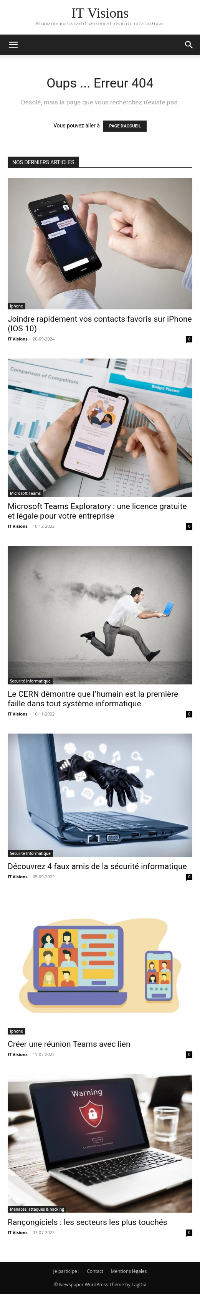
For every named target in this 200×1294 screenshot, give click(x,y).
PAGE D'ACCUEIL (125, 126)
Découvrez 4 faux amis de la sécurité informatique (97, 866)
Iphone (16, 306)
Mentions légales (129, 1271)
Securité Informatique (30, 681)
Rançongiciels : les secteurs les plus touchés (87, 1222)
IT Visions (18, 339)
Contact (95, 1271)
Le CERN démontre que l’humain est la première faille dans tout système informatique (93, 698)
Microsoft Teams (25, 493)
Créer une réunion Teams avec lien (69, 1044)
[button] (13, 45)
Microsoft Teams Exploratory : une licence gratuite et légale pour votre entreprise (97, 511)
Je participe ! (66, 1271)
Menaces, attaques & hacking (37, 1209)
